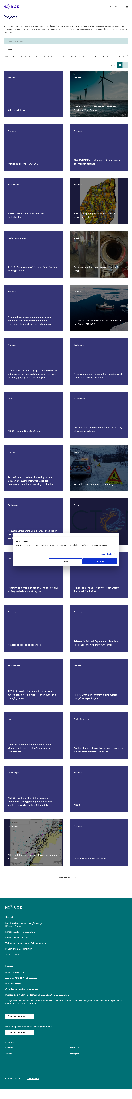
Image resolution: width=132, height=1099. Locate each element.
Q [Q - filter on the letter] (79, 56)
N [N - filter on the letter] (67, 56)
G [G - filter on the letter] (40, 56)
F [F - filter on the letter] (36, 56)
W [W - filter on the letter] (103, 56)
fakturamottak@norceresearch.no (53, 1004)
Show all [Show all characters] (7, 56)
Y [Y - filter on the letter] (111, 56)
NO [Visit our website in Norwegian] (110, 6)
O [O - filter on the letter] (72, 56)
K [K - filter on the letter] (55, 56)
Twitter (8, 1063)
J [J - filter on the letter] (51, 56)
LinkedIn (9, 1056)
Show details (106, 554)
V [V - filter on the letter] (99, 56)
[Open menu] (127, 7)
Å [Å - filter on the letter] (127, 56)
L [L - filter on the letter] (59, 56)
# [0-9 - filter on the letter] (13, 56)
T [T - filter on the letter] (91, 56)
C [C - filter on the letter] (25, 56)
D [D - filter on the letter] (29, 56)
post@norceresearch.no (23, 941)
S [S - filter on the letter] (87, 56)
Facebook (74, 1056)
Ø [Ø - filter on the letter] (123, 56)
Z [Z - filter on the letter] (115, 56)
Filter (8, 49)
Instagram (74, 1063)
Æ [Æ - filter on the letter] (119, 56)
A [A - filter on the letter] (17, 56)
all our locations (39, 952)
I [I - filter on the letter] (48, 56)
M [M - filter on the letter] (63, 56)
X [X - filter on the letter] (107, 56)
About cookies (12, 964)
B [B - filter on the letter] (21, 56)
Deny (65, 561)
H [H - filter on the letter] (44, 56)
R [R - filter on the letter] (83, 56)
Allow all (100, 561)
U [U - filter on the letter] (95, 56)
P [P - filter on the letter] (75, 56)
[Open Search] (121, 7)
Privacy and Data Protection (18, 958)
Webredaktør (33, 1088)
